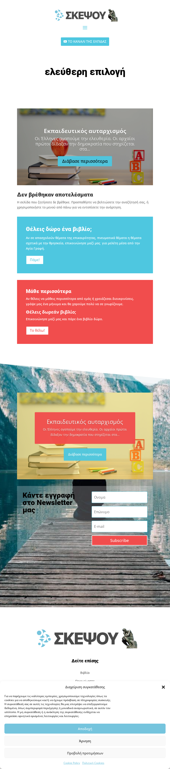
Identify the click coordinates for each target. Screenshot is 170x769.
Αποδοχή (85, 729)
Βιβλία (84, 673)
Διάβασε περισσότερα (85, 168)
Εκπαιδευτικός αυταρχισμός (85, 138)
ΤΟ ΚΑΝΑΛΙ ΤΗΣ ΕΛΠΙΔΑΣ (87, 41)
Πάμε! (35, 259)
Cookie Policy (72, 763)
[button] (163, 687)
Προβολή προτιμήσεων (85, 753)
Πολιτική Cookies (93, 763)
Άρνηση (85, 741)
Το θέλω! (37, 330)
